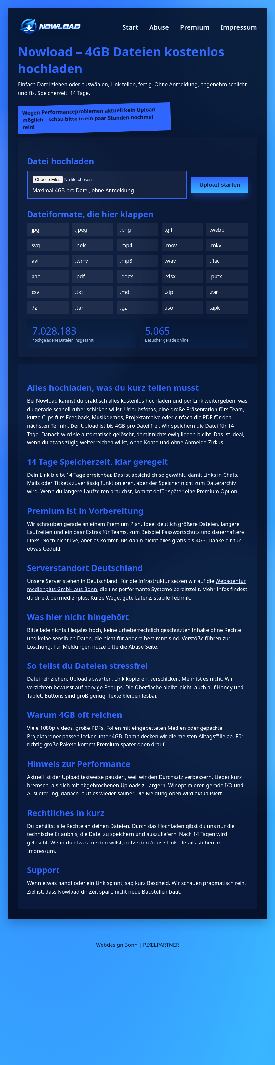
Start (130, 27)
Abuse (159, 27)
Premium (195, 27)
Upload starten (219, 185)
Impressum (238, 27)
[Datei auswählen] (107, 179)
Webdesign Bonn (117, 944)
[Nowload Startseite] (49, 27)
